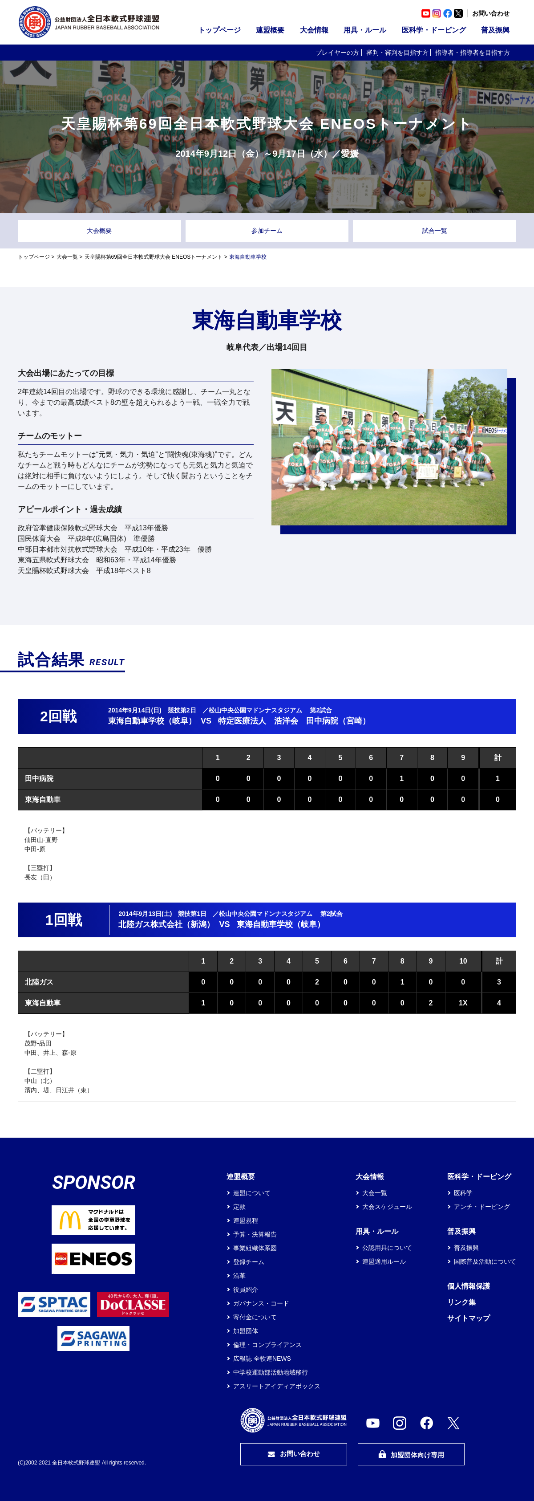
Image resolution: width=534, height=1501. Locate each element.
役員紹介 (245, 1289)
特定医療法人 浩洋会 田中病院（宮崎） (294, 720)
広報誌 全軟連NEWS (262, 1358)
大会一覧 (67, 257)
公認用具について (387, 1247)
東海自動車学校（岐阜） (152, 720)
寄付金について (255, 1317)
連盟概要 (270, 30)
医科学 (463, 1192)
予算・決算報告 (255, 1234)
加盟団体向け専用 (411, 1454)
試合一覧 (434, 230)
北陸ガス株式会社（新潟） (166, 924)
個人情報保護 (468, 1286)
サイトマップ (468, 1318)
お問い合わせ (491, 13)
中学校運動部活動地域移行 (270, 1372)
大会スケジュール (387, 1206)
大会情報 (314, 30)
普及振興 (495, 30)
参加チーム (267, 230)
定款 (239, 1206)
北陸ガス (39, 982)
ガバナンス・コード (261, 1303)
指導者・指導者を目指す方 (472, 52)
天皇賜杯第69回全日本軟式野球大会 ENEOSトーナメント (154, 257)
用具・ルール (365, 30)
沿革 (239, 1275)
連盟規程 (245, 1220)
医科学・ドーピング (434, 30)
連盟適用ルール (384, 1261)
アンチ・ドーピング (482, 1206)
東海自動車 (43, 799)
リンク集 (461, 1302)
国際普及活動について (485, 1261)
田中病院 (39, 778)
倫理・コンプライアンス (267, 1344)
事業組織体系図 (255, 1248)
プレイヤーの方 (337, 52)
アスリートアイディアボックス (276, 1386)
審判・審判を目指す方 (397, 52)
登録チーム (248, 1261)
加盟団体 (245, 1330)
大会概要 (99, 230)
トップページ (219, 30)
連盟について (252, 1192)
